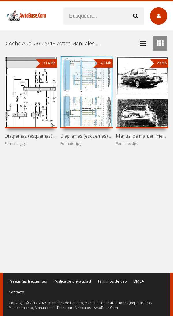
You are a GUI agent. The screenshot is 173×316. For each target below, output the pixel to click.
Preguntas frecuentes (28, 281)
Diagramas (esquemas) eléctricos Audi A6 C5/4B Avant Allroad (86, 136)
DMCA (138, 281)
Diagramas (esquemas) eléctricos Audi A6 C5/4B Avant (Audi (31, 136)
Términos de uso (112, 281)
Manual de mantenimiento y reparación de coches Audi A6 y (142, 136)
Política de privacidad (72, 281)
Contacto (16, 292)
